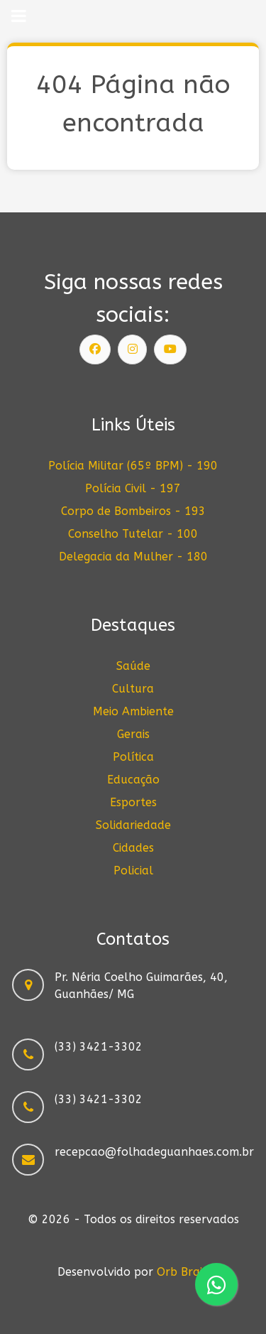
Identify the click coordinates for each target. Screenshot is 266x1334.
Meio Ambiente (133, 711)
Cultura (133, 688)
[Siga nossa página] (95, 349)
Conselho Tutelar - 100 (133, 534)
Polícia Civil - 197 (133, 488)
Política (133, 757)
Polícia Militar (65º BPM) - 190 (133, 465)
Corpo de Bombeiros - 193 (133, 511)
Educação (133, 779)
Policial (133, 870)
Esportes (133, 802)
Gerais (133, 734)
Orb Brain (183, 1272)
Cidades (133, 848)
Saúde (133, 666)
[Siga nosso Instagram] (133, 349)
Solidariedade (133, 825)
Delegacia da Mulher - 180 (133, 556)
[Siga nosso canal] (170, 349)
